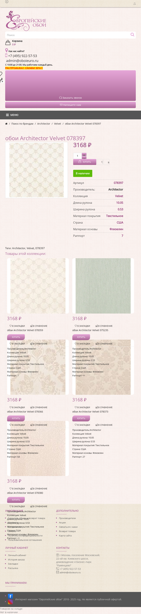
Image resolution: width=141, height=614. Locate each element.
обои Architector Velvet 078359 (25, 330)
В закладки (101, 162)
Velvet (57, 123)
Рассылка (13, 568)
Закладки (13, 563)
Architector (43, 123)
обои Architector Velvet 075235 (90, 330)
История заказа (16, 559)
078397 (40, 248)
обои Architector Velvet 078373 (90, 411)
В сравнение (107, 162)
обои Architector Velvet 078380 (25, 492)
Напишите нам (70, 104)
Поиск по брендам (22, 123)
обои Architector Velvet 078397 (83, 123)
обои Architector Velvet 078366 (25, 411)
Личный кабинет (17, 555)
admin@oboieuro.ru (70, 572)
